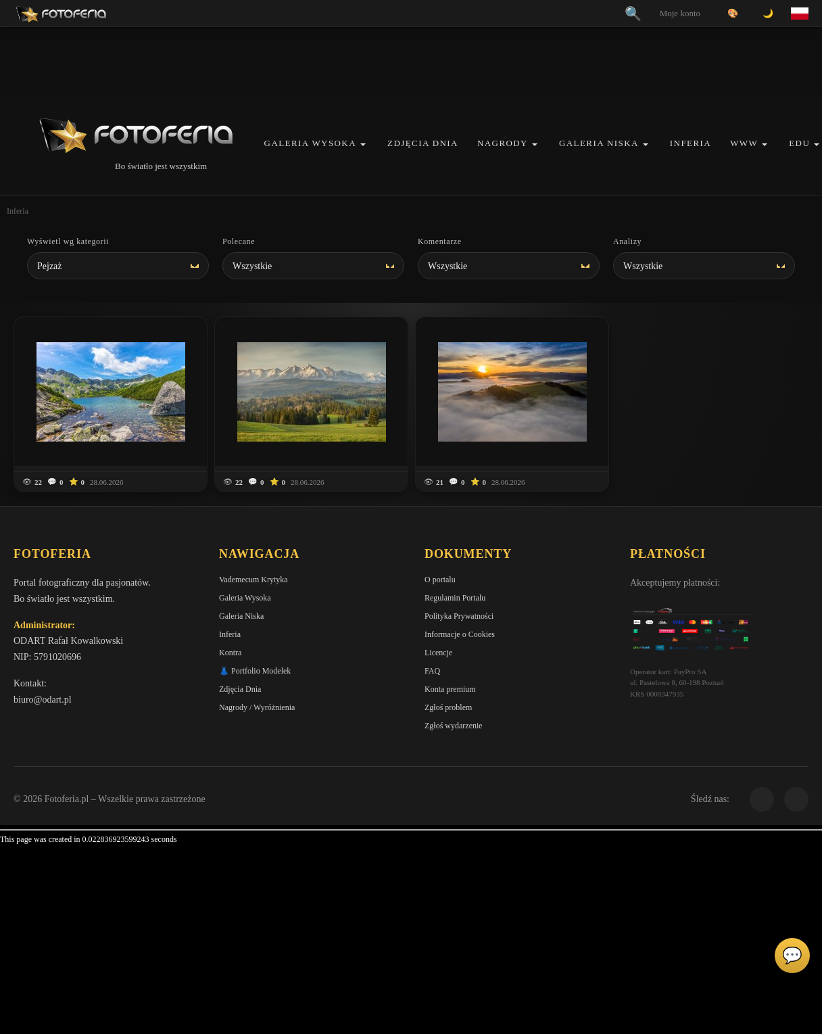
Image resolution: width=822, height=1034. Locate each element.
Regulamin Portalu (455, 598)
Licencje (438, 652)
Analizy (627, 241)
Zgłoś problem (448, 707)
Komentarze (440, 241)
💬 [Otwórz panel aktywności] (792, 955)
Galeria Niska (599, 143)
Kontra (230, 652)
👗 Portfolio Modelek (255, 671)
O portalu (440, 579)
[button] (363, 144)
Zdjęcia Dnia (422, 143)
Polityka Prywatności (459, 616)
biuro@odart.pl (43, 700)
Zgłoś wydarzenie (454, 725)
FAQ (432, 671)
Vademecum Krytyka (253, 579)
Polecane (238, 241)
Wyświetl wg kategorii (68, 241)
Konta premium (450, 689)
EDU (799, 143)
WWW (744, 143)
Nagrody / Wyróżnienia (257, 707)
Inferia (690, 143)
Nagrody (502, 143)
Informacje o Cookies (460, 634)
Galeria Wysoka (310, 143)
